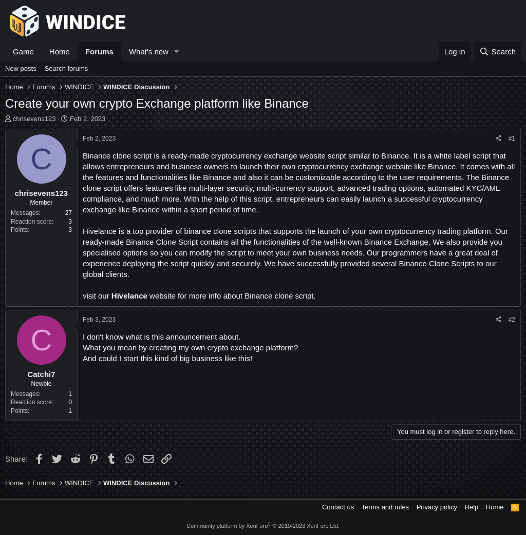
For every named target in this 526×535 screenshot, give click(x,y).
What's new (148, 51)
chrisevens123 (34, 119)
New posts (20, 68)
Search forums (66, 68)
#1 (512, 138)
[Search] (497, 51)
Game (23, 51)
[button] (177, 51)
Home (59, 51)
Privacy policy (437, 507)
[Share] (498, 139)
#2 (512, 319)
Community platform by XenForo (263, 526)
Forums (99, 51)
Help (472, 507)
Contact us (338, 507)
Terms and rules (385, 507)
